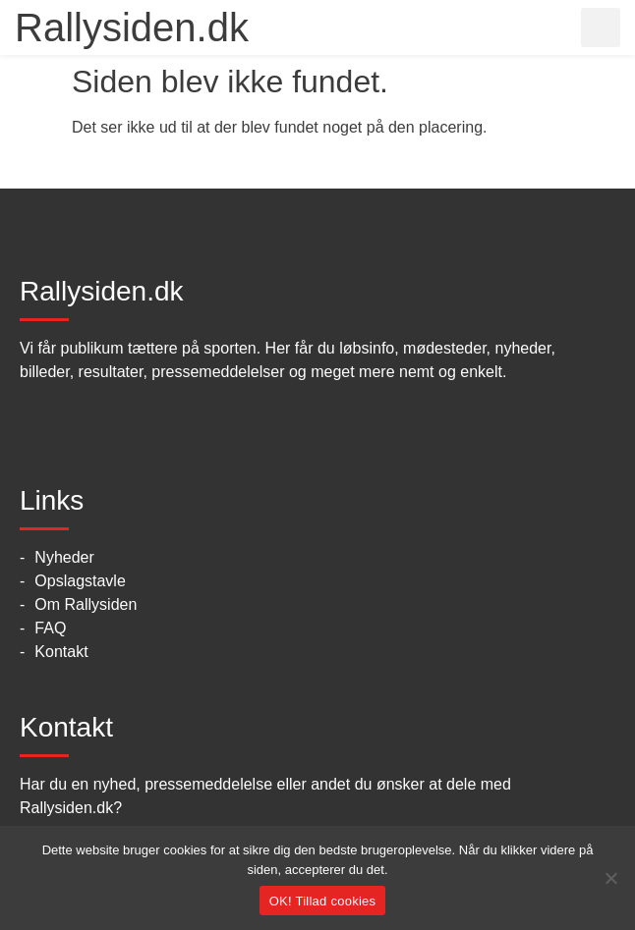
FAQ (50, 628)
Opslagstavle (80, 581)
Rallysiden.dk (132, 27)
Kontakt (60, 651)
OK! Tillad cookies (322, 901)
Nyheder (63, 557)
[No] (610, 878)
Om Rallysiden (85, 604)
